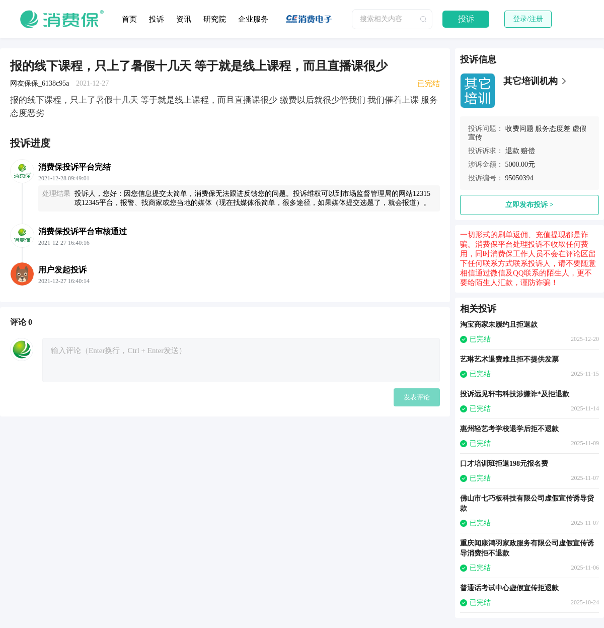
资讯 (183, 19)
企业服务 (253, 19)
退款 (512, 151)
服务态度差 (552, 128)
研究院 (214, 19)
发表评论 (417, 397)
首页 (129, 19)
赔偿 (528, 151)
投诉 (156, 19)
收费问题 (519, 128)
